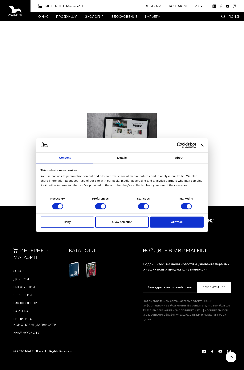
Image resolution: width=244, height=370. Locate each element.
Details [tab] (122, 157)
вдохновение (124, 16)
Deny (67, 222)
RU (196, 6)
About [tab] (179, 157)
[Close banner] (202, 145)
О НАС (43, 16)
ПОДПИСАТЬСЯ (214, 287)
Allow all (177, 222)
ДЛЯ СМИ (153, 6)
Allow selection (122, 222)
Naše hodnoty (26, 333)
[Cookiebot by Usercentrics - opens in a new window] (179, 145)
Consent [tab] (65, 157)
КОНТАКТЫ (178, 6)
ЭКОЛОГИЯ (94, 16)
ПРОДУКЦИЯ (67, 16)
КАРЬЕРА (152, 16)
